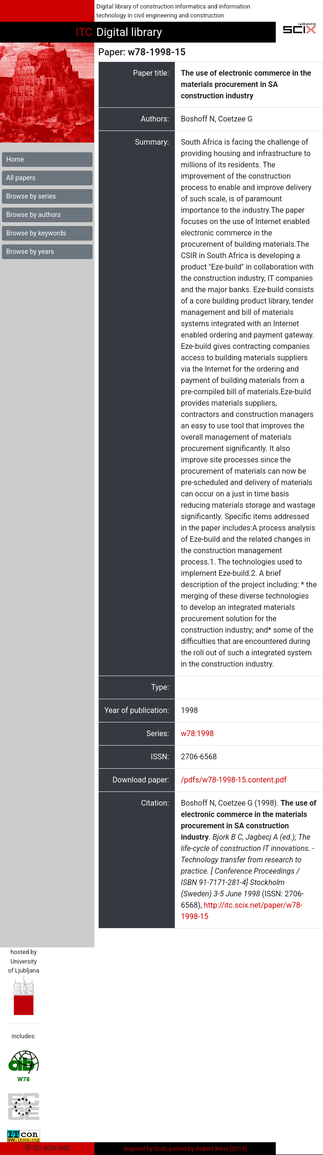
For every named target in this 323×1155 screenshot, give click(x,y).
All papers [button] (20, 178)
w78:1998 (197, 733)
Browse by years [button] (30, 251)
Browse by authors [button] (33, 214)
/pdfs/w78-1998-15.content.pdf (234, 779)
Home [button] (15, 159)
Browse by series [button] (31, 196)
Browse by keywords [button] (36, 233)
